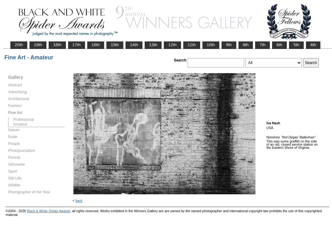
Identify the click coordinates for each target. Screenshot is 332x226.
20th (18, 44)
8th (245, 44)
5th (296, 44)
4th (313, 44)
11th (191, 44)
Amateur (20, 124)
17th (76, 44)
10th (210, 44)
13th (153, 44)
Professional (23, 119)
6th (279, 44)
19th (38, 44)
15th (114, 44)
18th (57, 44)
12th (172, 44)
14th (134, 44)
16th (95, 44)
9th (228, 44)
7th (262, 44)
